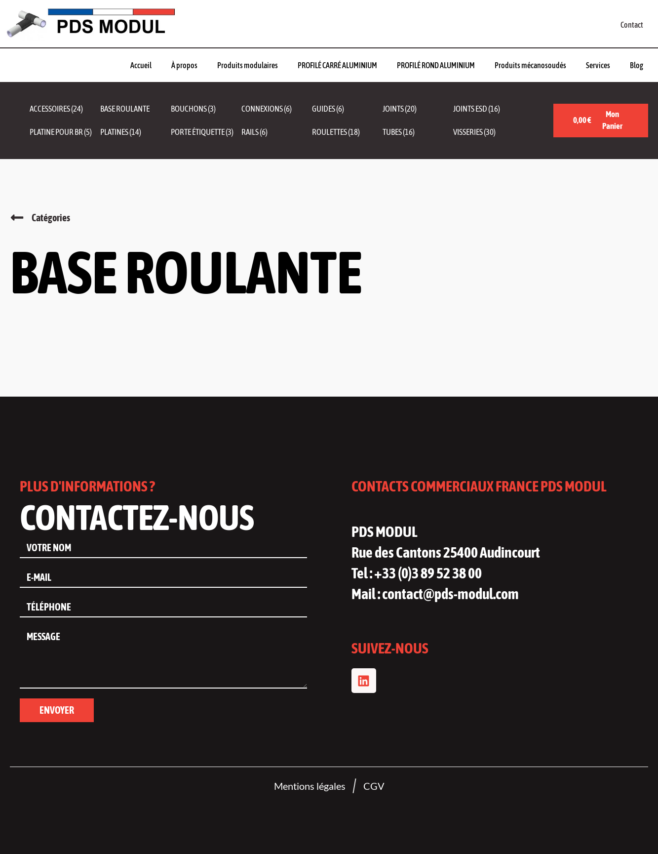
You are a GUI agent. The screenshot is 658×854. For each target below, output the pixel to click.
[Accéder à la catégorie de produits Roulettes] (347, 132)
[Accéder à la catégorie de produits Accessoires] (65, 109)
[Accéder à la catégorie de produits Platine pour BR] (65, 132)
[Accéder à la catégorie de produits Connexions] (276, 109)
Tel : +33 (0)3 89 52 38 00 (416, 573)
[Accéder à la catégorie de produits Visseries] (488, 132)
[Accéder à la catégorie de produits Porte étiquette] (206, 132)
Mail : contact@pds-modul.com (435, 593)
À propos (184, 65)
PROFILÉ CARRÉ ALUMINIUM (337, 65)
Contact (631, 24)
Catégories (51, 217)
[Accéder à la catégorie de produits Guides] (347, 109)
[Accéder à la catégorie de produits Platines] (135, 132)
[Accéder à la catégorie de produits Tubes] (418, 132)
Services (598, 65)
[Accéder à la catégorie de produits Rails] (276, 132)
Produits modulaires (247, 65)
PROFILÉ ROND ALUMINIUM (436, 65)
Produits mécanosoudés (530, 65)
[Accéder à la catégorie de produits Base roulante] (135, 109)
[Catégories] (17, 217)
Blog (636, 65)
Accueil (141, 65)
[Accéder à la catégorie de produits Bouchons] (206, 109)
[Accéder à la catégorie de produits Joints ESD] (488, 109)
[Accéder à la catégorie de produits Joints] (418, 109)
